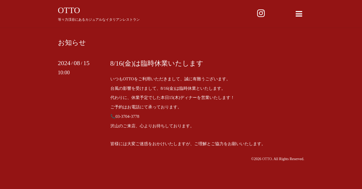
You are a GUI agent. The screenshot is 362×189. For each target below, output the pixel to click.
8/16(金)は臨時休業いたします (157, 63)
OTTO (69, 10)
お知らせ (72, 42)
